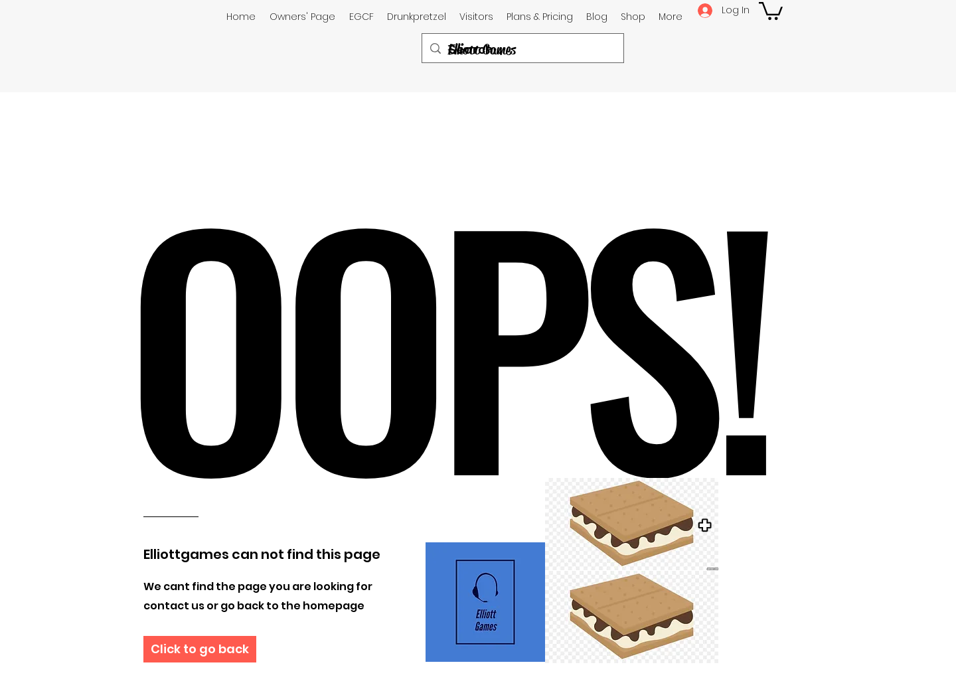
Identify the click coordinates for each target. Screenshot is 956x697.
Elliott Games (481, 49)
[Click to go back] (199, 649)
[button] (771, 10)
